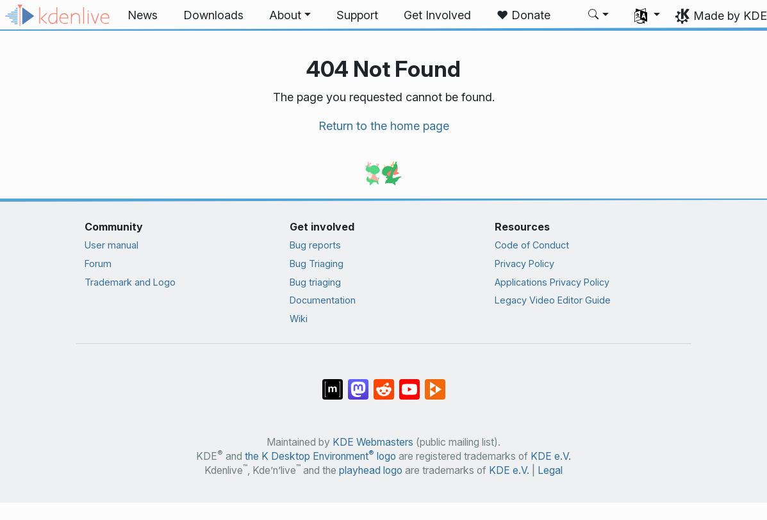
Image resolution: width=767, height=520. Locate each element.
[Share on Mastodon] (358, 383)
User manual (111, 245)
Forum (98, 263)
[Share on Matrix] (332, 383)
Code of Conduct (532, 245)
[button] (290, 15)
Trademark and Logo (130, 282)
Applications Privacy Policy (552, 282)
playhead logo (370, 470)
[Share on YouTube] (409, 383)
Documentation (323, 300)
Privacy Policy (524, 263)
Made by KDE (730, 15)
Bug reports (315, 245)
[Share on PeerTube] (435, 383)
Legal (550, 470)
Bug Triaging (316, 263)
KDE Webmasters (373, 442)
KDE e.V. (551, 456)
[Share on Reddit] (384, 383)
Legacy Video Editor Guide (553, 300)
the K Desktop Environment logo (320, 456)
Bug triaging (315, 282)
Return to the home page (383, 126)
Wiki (299, 318)
